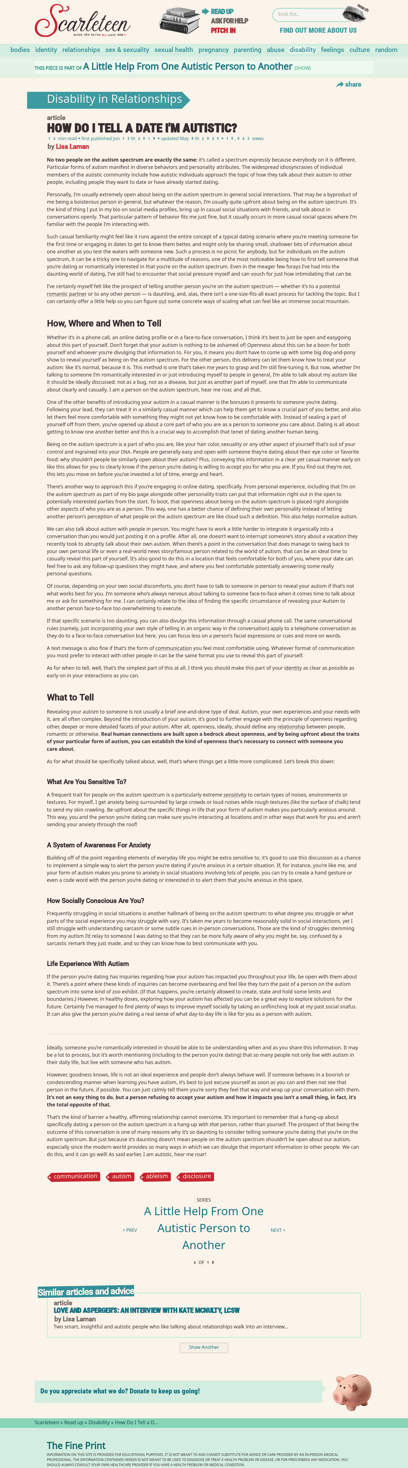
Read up (222, 12)
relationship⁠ (291, 726)
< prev (130, 1231)
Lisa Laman (72, 146)
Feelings (332, 49)
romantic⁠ (57, 293)
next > (278, 1231)
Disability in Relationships (114, 100)
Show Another (204, 1348)
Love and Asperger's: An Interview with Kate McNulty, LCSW (147, 1310)
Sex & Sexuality (127, 49)
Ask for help (229, 21)
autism (121, 1177)
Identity (46, 49)
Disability (303, 49)
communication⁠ (173, 648)
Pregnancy (213, 49)
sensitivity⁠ (234, 794)
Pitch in (223, 31)
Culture (360, 49)
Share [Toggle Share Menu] (348, 84)
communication (75, 1177)
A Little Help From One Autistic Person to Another (204, 1229)
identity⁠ (293, 667)
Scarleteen (47, 1423)
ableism (157, 1177)
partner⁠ (78, 293)
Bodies (20, 49)
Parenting (247, 49)
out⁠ (163, 301)
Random (386, 49)
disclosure (197, 1177)
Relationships (81, 49)
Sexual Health (173, 49)
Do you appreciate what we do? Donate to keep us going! (120, 1391)
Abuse (275, 49)
